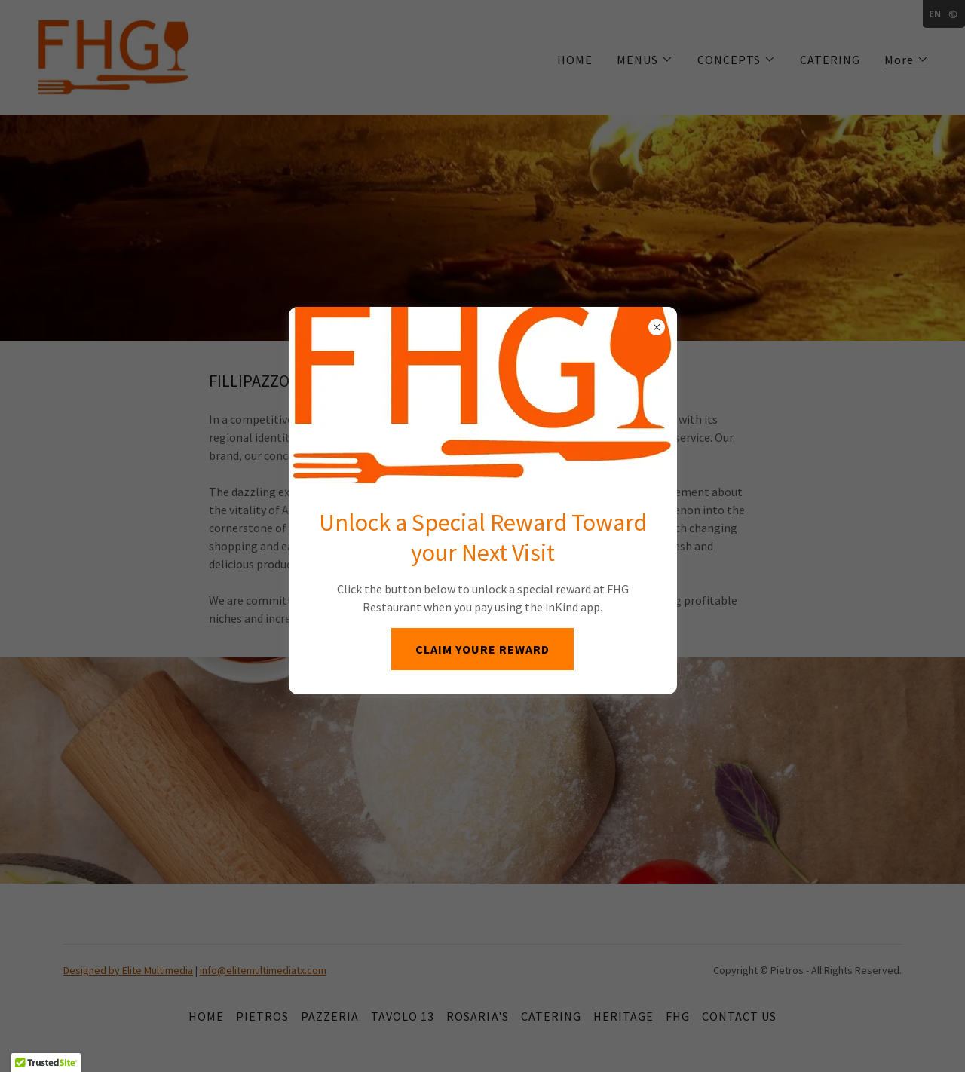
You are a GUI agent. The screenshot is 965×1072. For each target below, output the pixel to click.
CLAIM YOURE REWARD (482, 649)
